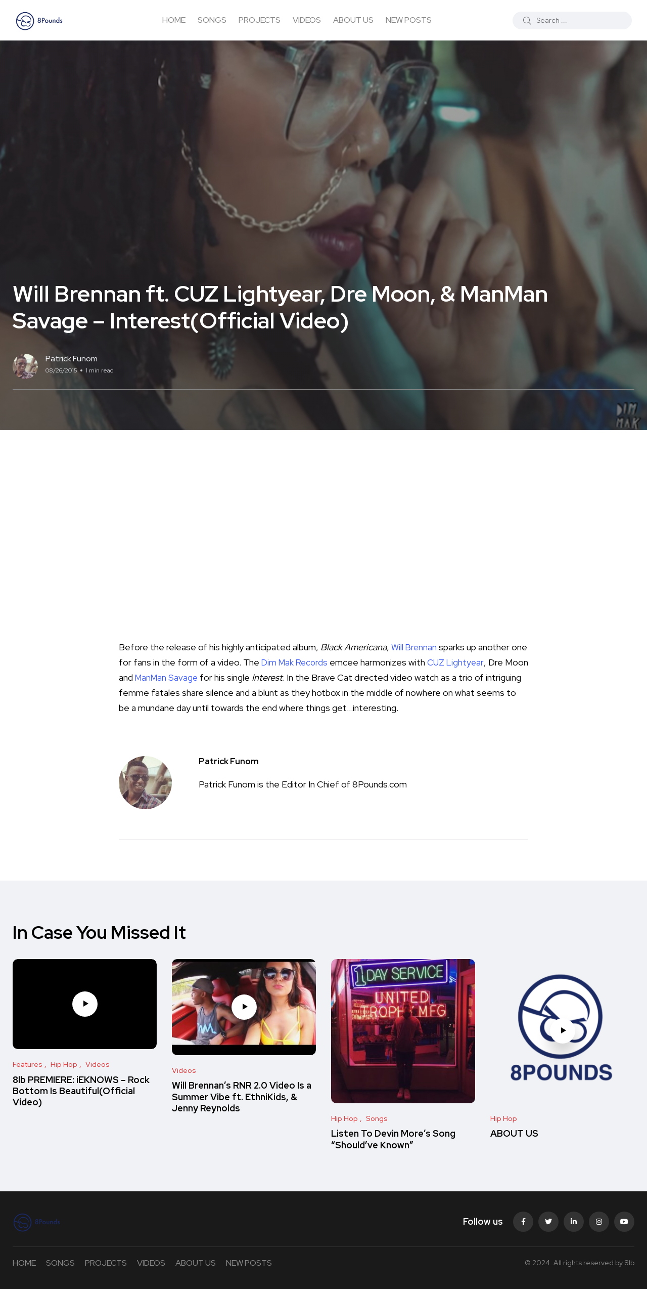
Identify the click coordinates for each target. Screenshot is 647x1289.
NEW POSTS (409, 20)
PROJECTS (260, 20)
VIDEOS (307, 20)
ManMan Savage (192, 677)
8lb (629, 1262)
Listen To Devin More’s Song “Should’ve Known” (393, 1139)
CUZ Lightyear (477, 662)
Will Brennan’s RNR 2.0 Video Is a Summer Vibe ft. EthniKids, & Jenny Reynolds (241, 1097)
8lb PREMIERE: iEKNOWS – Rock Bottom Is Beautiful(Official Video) (81, 1091)
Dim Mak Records (313, 662)
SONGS (212, 20)
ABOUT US (353, 20)
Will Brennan (414, 647)
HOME (174, 20)
